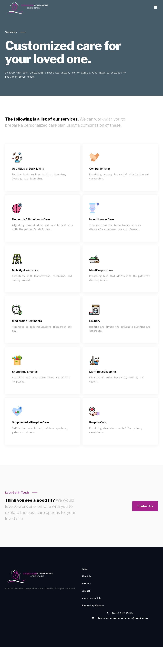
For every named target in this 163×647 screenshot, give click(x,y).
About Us (86, 576)
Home (85, 569)
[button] (155, 7)
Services (11, 32)
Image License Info (91, 598)
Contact (86, 591)
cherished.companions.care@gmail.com (122, 618)
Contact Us (145, 506)
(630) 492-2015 (122, 613)
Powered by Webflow (93, 605)
